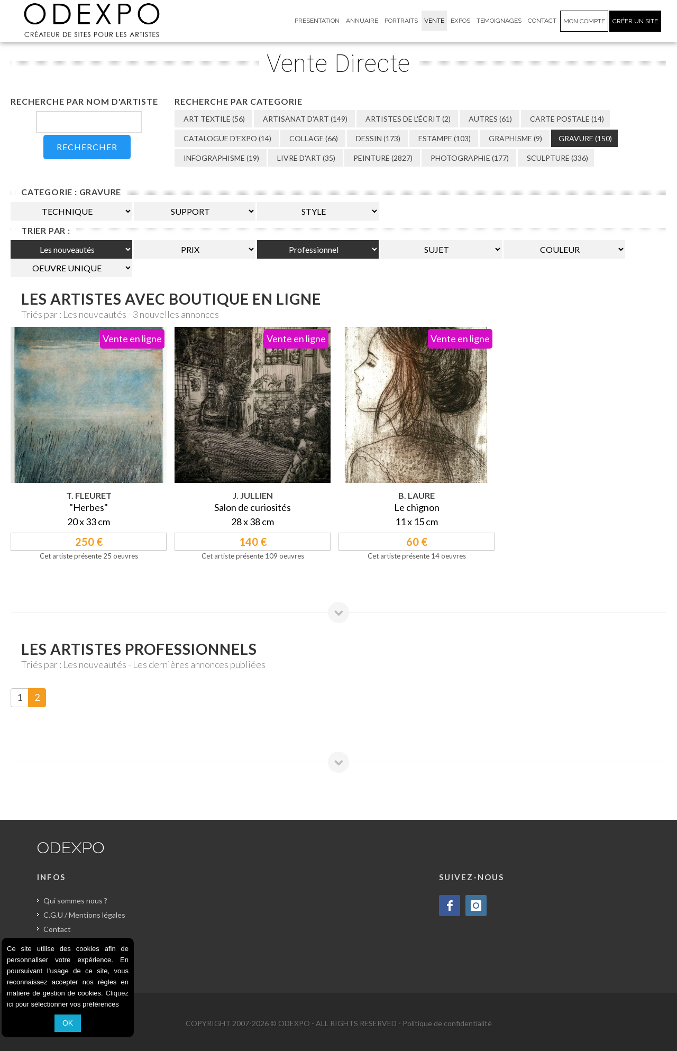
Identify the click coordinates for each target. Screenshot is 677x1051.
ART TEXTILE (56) (213, 118)
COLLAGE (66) (313, 138)
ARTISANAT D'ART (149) (304, 118)
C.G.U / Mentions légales (84, 914)
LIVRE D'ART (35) (305, 157)
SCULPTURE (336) (556, 157)
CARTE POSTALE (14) (566, 118)
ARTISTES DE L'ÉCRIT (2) (407, 118)
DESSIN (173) (377, 138)
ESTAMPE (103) (444, 138)
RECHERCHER (87, 147)
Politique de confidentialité (447, 1023)
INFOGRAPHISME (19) (220, 157)
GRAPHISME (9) (514, 138)
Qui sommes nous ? (75, 900)
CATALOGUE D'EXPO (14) (226, 138)
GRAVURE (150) (585, 138)
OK (67, 1023)
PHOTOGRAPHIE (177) (469, 157)
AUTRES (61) (489, 118)
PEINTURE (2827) (382, 157)
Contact (57, 929)
